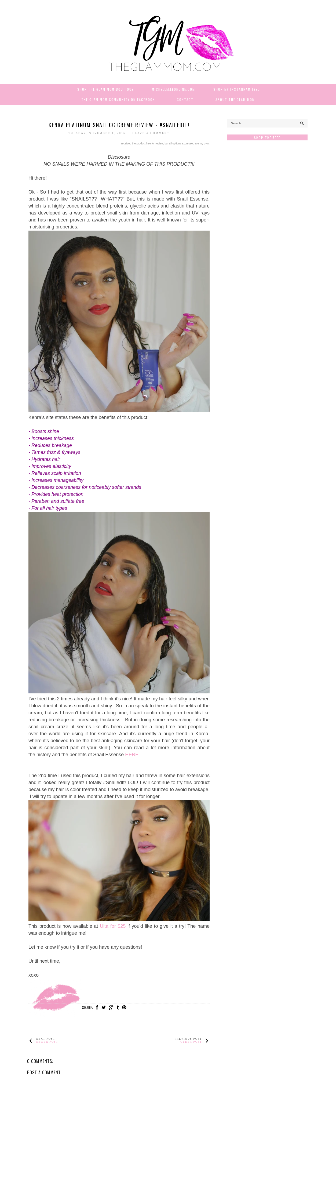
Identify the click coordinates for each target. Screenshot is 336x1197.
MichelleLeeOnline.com (173, 89)
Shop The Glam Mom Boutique (105, 89)
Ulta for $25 (113, 926)
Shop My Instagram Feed (236, 89)
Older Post (191, 1041)
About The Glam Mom (235, 99)
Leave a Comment (151, 133)
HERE (131, 754)
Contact (185, 99)
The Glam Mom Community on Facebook (118, 99)
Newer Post (47, 1041)
